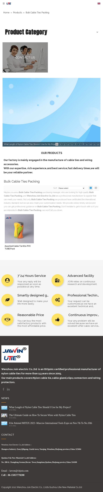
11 (94, 144)
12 (98, 144)
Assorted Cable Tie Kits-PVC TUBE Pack (18, 247)
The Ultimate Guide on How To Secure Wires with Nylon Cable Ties (42, 415)
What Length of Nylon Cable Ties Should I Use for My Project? (40, 407)
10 (91, 144)
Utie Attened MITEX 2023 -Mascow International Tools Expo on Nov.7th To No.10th (50, 423)
